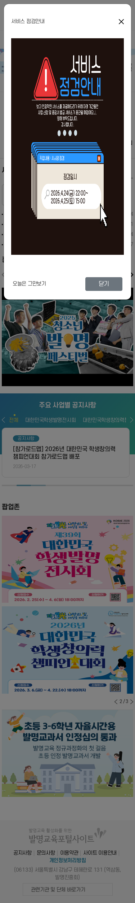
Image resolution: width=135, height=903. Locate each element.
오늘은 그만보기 (29, 284)
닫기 (104, 284)
